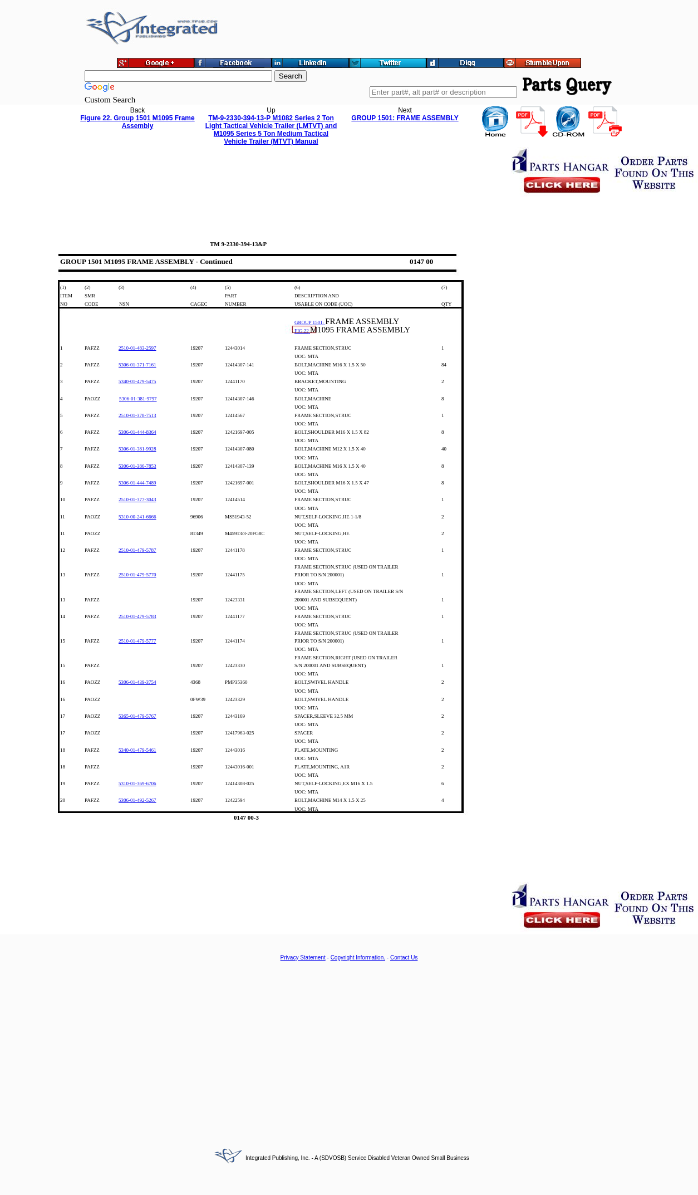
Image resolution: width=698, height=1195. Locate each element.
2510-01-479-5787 (137, 550)
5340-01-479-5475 (137, 381)
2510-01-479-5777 (137, 641)
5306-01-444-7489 (137, 483)
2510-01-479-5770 (137, 574)
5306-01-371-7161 (137, 365)
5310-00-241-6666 (137, 517)
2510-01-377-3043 (137, 499)
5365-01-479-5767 (137, 716)
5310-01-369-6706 (137, 783)
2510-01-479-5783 (137, 616)
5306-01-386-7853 (137, 466)
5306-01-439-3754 (137, 682)
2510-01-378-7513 (137, 415)
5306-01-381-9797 (138, 398)
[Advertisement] (349, 1048)
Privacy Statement (303, 957)
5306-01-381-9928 (137, 449)
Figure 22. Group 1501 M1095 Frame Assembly (137, 122)
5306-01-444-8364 (137, 432)
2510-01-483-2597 (137, 348)
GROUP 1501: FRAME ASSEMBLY (404, 118)
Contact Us (403, 957)
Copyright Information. (358, 957)
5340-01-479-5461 (137, 750)
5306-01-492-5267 (137, 800)
